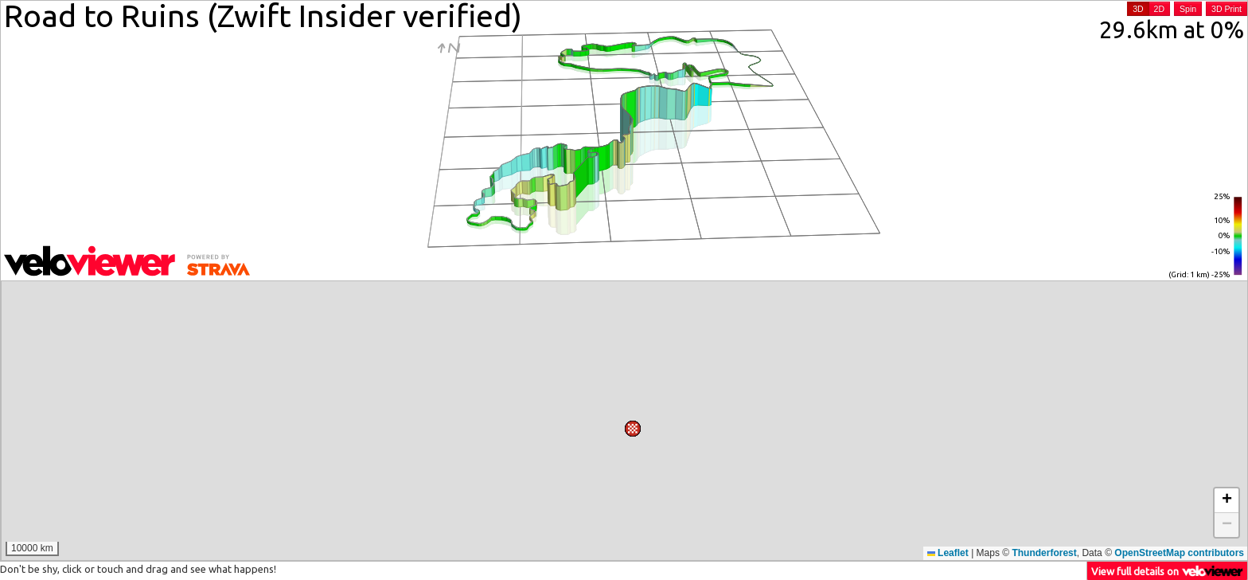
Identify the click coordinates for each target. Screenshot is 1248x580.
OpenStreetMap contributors (1179, 552)
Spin (1188, 9)
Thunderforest (1044, 552)
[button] (668, 295)
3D (1138, 9)
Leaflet (948, 552)
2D (1159, 9)
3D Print (1226, 9)
